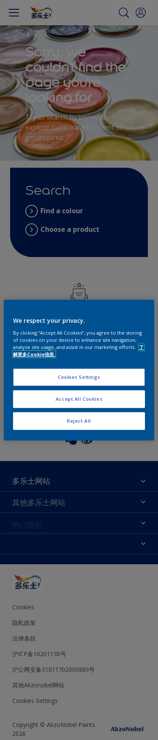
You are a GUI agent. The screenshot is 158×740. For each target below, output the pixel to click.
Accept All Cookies (79, 399)
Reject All (79, 421)
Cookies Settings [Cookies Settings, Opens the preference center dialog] (79, 377)
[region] (79, 370)
